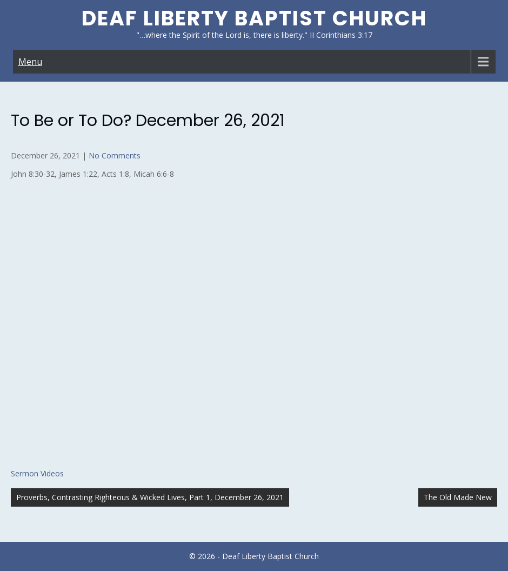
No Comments (115, 155)
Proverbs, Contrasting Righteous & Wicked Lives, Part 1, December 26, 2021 (150, 497)
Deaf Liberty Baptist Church (254, 18)
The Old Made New (458, 497)
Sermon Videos (37, 473)
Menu (30, 62)
